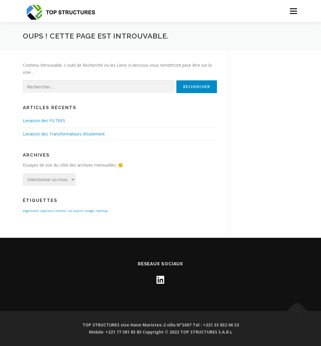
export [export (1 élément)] (78, 211)
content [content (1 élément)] (60, 211)
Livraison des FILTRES (44, 120)
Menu (293, 11)
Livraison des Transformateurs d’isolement (64, 134)
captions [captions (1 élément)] (46, 211)
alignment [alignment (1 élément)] (31, 211)
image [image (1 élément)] (89, 211)
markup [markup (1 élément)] (101, 211)
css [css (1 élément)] (70, 211)
